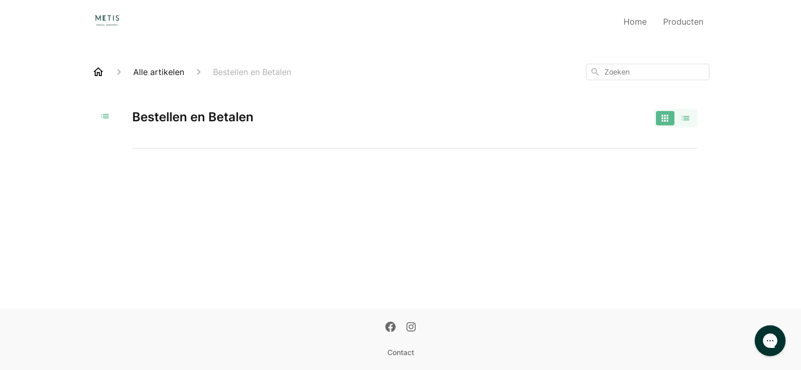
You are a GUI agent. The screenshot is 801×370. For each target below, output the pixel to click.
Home (635, 21)
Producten (683, 21)
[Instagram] (411, 328)
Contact (400, 352)
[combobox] (647, 72)
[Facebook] (390, 328)
